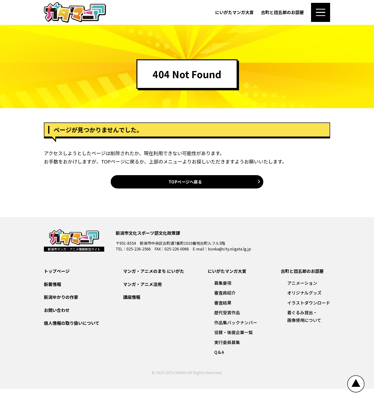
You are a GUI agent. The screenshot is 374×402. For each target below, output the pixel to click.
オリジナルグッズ (304, 306)
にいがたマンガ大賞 (234, 15)
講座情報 (131, 310)
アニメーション (302, 296)
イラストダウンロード (308, 316)
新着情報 (52, 297)
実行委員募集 (227, 355)
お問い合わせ (57, 323)
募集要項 (222, 296)
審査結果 (222, 316)
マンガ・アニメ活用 (142, 297)
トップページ (57, 284)
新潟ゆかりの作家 (61, 310)
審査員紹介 (225, 306)
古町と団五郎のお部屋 (282, 15)
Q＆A (219, 365)
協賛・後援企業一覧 (233, 345)
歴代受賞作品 (227, 326)
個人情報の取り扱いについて (71, 336)
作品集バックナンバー (235, 335)
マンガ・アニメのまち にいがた (153, 284)
